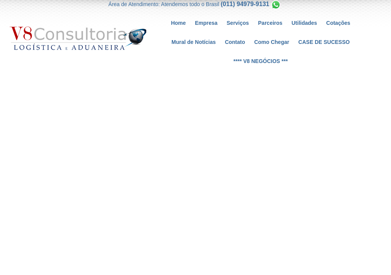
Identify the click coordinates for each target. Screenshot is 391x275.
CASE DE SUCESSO (324, 42)
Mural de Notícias (193, 42)
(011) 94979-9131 (245, 4)
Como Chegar (271, 42)
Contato (235, 42)
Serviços (238, 23)
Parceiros (270, 23)
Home (178, 23)
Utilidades (304, 23)
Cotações (338, 23)
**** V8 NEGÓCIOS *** (260, 61)
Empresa (206, 23)
